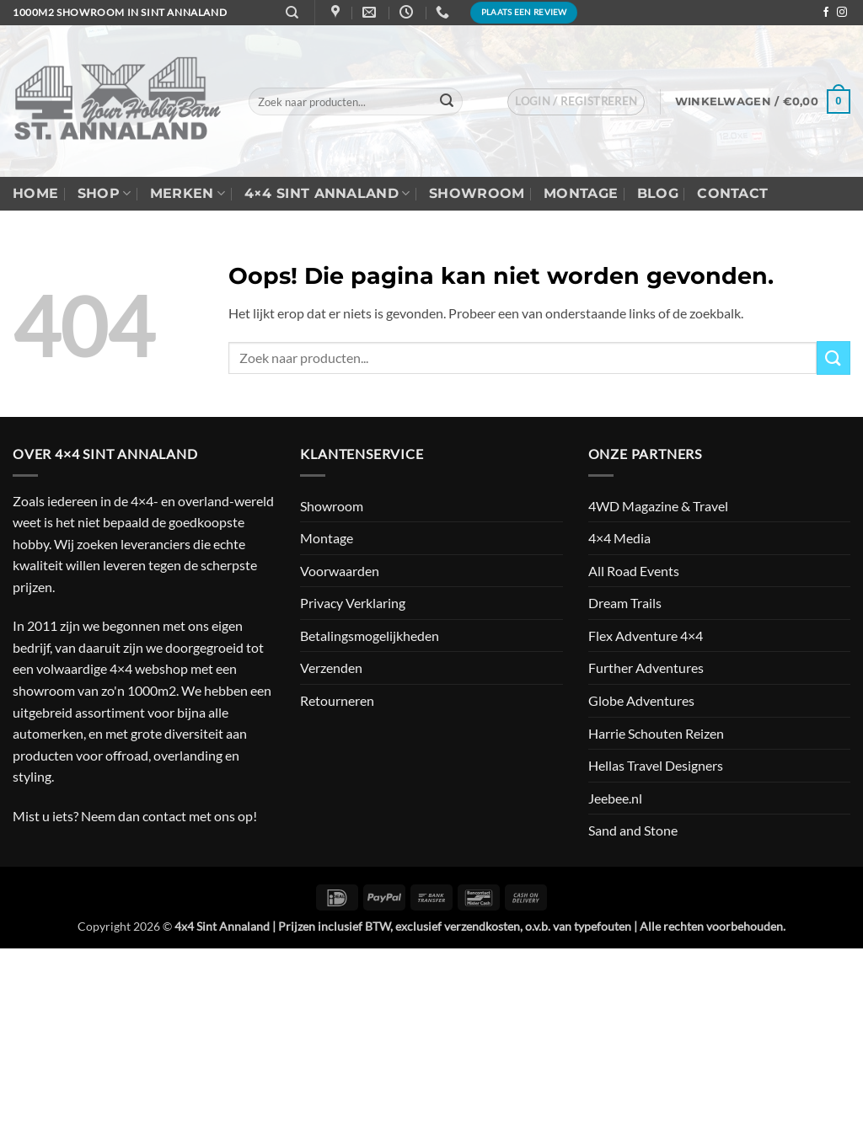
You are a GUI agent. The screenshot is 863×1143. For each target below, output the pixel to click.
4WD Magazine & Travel (658, 506)
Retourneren (337, 700)
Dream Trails (625, 603)
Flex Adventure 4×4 (645, 636)
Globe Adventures (641, 700)
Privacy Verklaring (352, 603)
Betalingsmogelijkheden (369, 636)
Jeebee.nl (615, 798)
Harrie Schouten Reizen (656, 733)
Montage (581, 193)
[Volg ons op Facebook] (826, 13)
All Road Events (633, 571)
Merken (187, 193)
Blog (657, 193)
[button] (576, 101)
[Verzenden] (446, 102)
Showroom (477, 193)
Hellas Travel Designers (655, 765)
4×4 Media (619, 538)
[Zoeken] (292, 12)
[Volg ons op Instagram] (842, 13)
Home (35, 193)
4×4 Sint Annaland (327, 193)
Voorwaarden (339, 571)
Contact (732, 193)
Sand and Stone (633, 830)
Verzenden (331, 668)
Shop (104, 193)
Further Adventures (646, 668)
